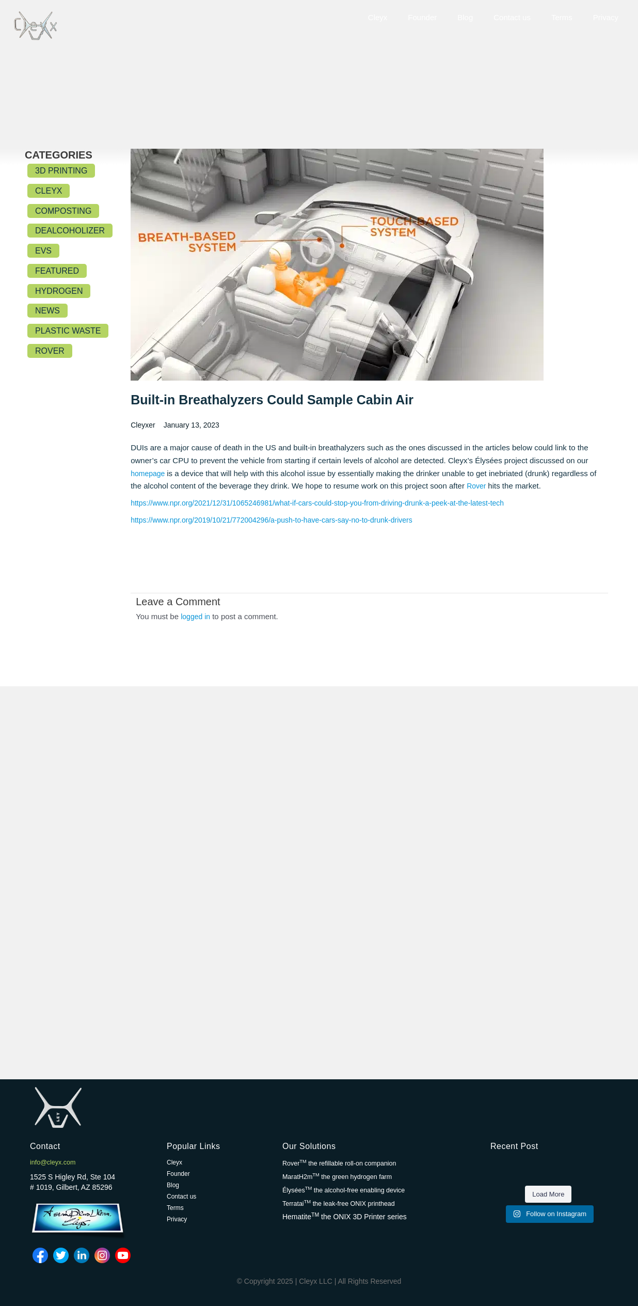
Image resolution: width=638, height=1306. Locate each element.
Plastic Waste (68, 330)
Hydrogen (59, 291)
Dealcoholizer (70, 230)
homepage (150, 473)
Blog (465, 17)
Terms (561, 17)
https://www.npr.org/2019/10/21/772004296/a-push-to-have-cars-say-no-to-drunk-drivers (281, 520)
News (47, 310)
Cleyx (378, 17)
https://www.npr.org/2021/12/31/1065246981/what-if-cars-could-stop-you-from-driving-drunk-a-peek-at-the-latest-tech (331, 503)
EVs (43, 250)
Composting (63, 211)
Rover (50, 351)
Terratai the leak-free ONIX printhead (345, 1202)
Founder (422, 17)
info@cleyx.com (55, 1162)
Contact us (512, 17)
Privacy (605, 17)
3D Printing (61, 170)
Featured (57, 270)
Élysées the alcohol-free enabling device (351, 1189)
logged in (196, 616)
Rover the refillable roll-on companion (346, 1163)
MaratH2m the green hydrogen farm (343, 1176)
